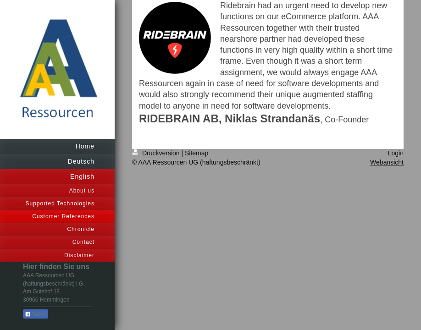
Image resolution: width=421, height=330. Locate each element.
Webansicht (387, 162)
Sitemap (196, 153)
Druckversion (156, 153)
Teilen (35, 314)
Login (396, 153)
